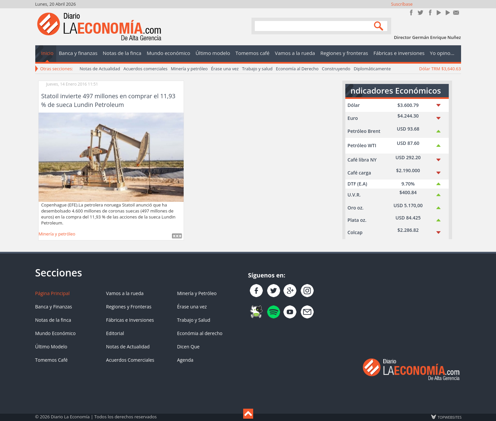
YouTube (438, 12)
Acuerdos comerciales (145, 69)
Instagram (429, 12)
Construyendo (336, 69)
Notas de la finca (53, 320)
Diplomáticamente (372, 69)
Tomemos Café (51, 360)
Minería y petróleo (189, 69)
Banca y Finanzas (53, 306)
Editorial (115, 333)
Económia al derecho (200, 333)
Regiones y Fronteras (128, 306)
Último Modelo (51, 346)
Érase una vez (225, 69)
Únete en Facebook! (411, 12)
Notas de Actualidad (100, 69)
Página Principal (52, 293)
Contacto (456, 12)
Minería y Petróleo (197, 293)
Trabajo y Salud (193, 320)
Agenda (185, 360)
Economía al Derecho (297, 69)
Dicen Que (188, 346)
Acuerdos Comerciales (130, 360)
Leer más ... (177, 235)
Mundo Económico (55, 333)
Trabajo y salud (257, 69)
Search (379, 25)
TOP (449, 417)
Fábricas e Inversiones (130, 320)
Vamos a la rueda (125, 293)
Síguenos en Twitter (420, 12)
